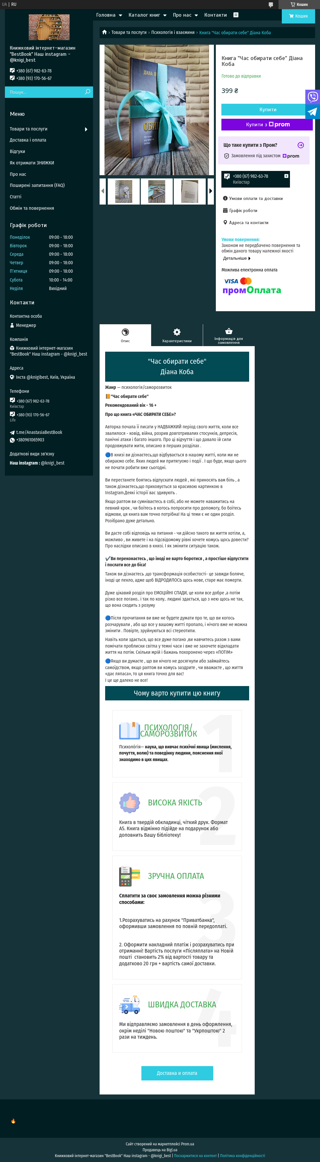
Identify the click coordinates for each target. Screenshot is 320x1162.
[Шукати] (87, 92)
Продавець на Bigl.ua (160, 1150)
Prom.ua (187, 1144)
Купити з (268, 124)
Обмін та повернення (32, 208)
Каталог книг (144, 15)
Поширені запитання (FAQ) (37, 185)
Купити (268, 109)
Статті (16, 197)
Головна (106, 15)
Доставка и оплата (177, 1073)
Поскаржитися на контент (195, 1156)
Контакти (215, 15)
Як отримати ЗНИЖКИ (32, 163)
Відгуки (17, 151)
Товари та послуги (129, 32)
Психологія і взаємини (173, 32)
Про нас (182, 15)
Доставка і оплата (28, 140)
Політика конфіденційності (242, 1156)
